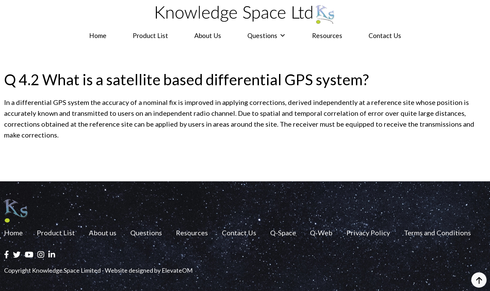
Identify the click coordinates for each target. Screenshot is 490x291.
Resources (327, 35)
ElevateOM (177, 270)
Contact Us (385, 35)
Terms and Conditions (437, 233)
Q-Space (283, 233)
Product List (150, 35)
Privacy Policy (368, 233)
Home (98, 35)
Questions (266, 35)
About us (207, 35)
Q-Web (321, 233)
